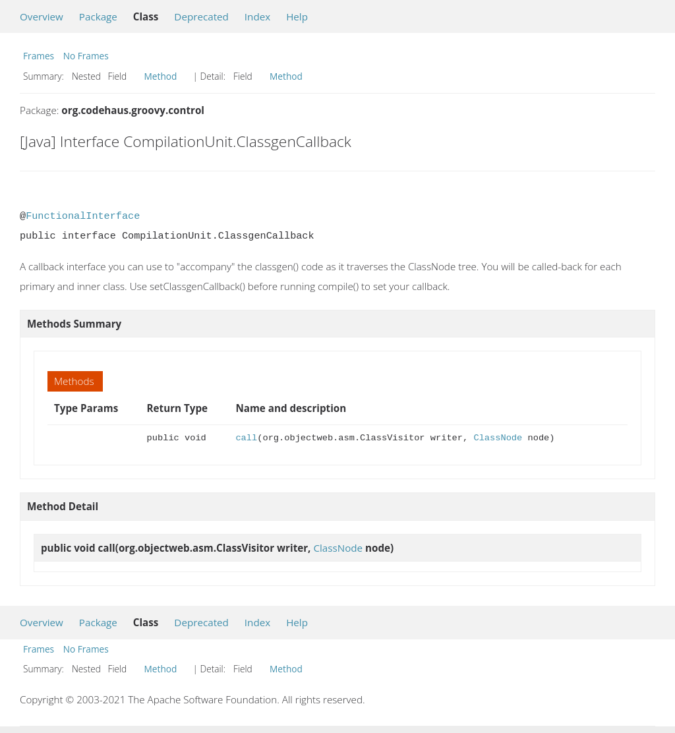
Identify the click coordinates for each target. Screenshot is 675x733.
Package (98, 16)
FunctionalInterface (83, 216)
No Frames (86, 55)
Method (160, 76)
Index (257, 16)
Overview (41, 16)
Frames (38, 55)
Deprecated (201, 16)
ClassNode (497, 438)
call (246, 438)
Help (297, 16)
